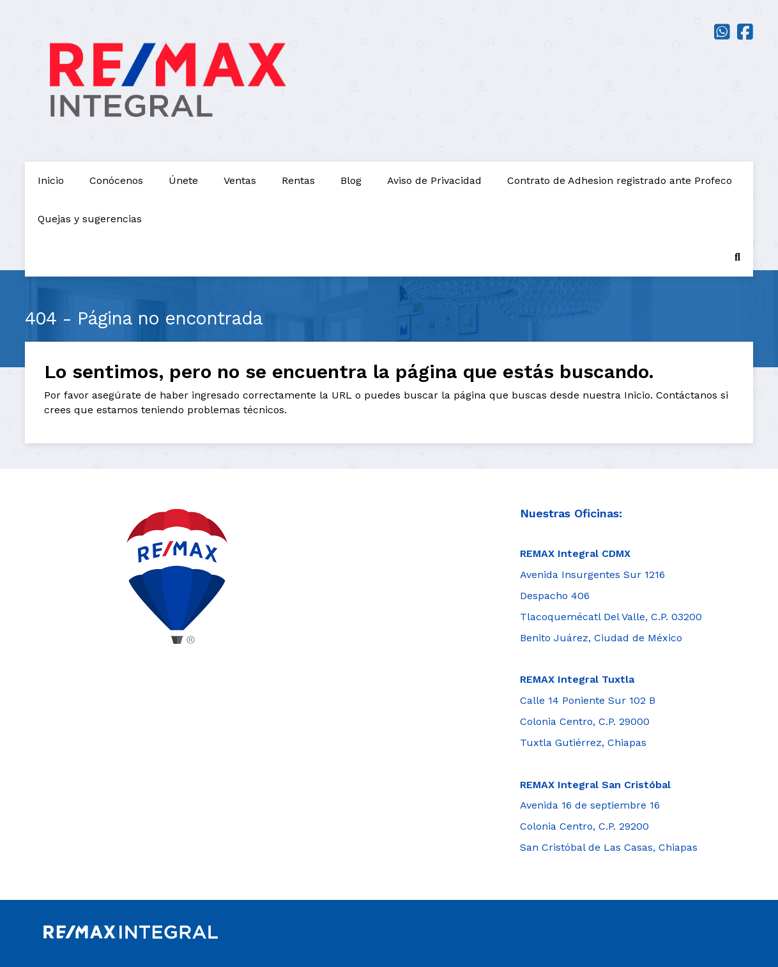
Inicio (51, 180)
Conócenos (116, 180)
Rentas (298, 180)
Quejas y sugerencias (90, 219)
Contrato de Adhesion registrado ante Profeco (619, 180)
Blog (351, 180)
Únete (183, 180)
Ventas (240, 180)
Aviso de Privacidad (434, 180)
